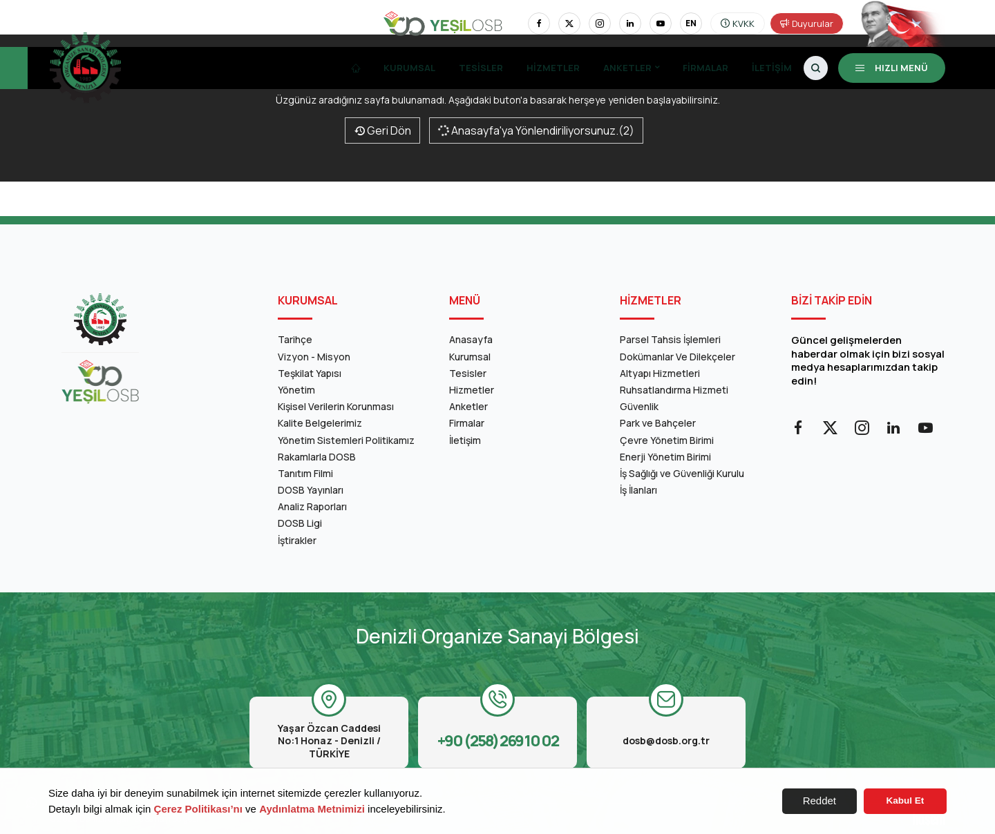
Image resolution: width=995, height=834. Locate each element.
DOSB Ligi (300, 523)
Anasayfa (471, 339)
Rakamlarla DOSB (317, 456)
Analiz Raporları (312, 506)
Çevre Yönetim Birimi (667, 440)
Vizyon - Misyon (314, 356)
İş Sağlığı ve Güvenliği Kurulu (682, 473)
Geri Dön (382, 130)
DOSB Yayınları (310, 489)
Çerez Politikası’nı (198, 809)
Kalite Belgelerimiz (320, 422)
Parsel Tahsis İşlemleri (670, 339)
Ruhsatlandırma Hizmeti (674, 389)
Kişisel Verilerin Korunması (336, 406)
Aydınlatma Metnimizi (312, 809)
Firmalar (705, 67)
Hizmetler (553, 67)
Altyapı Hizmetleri (660, 373)
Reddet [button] (819, 800)
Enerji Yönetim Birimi (665, 456)
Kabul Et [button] (906, 800)
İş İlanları (638, 489)
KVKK (738, 23)
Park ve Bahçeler (658, 422)
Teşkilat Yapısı (309, 373)
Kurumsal (409, 67)
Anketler (627, 67)
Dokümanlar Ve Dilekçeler (677, 356)
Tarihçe (295, 339)
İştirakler (297, 540)
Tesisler (481, 67)
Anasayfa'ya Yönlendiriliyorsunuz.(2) (535, 130)
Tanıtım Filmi (305, 473)
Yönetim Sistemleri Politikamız (346, 440)
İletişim (772, 67)
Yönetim (296, 389)
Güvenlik (639, 406)
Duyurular (806, 23)
